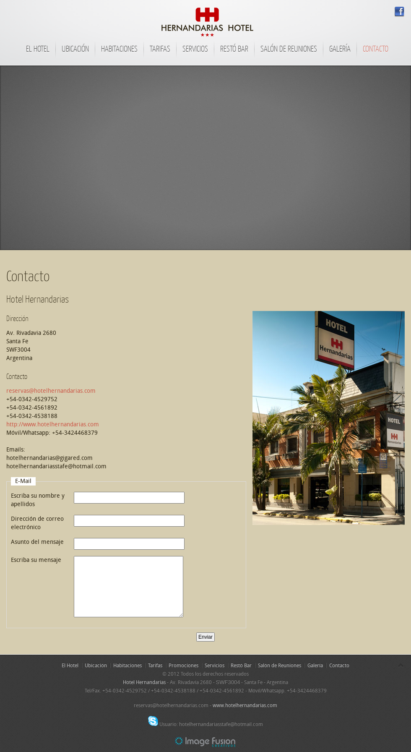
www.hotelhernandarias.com (245, 705)
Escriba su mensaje (36, 560)
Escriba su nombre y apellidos (38, 500)
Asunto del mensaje (37, 542)
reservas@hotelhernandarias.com (51, 390)
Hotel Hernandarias (144, 682)
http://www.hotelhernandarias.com (52, 424)
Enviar (205, 637)
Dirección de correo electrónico (37, 523)
